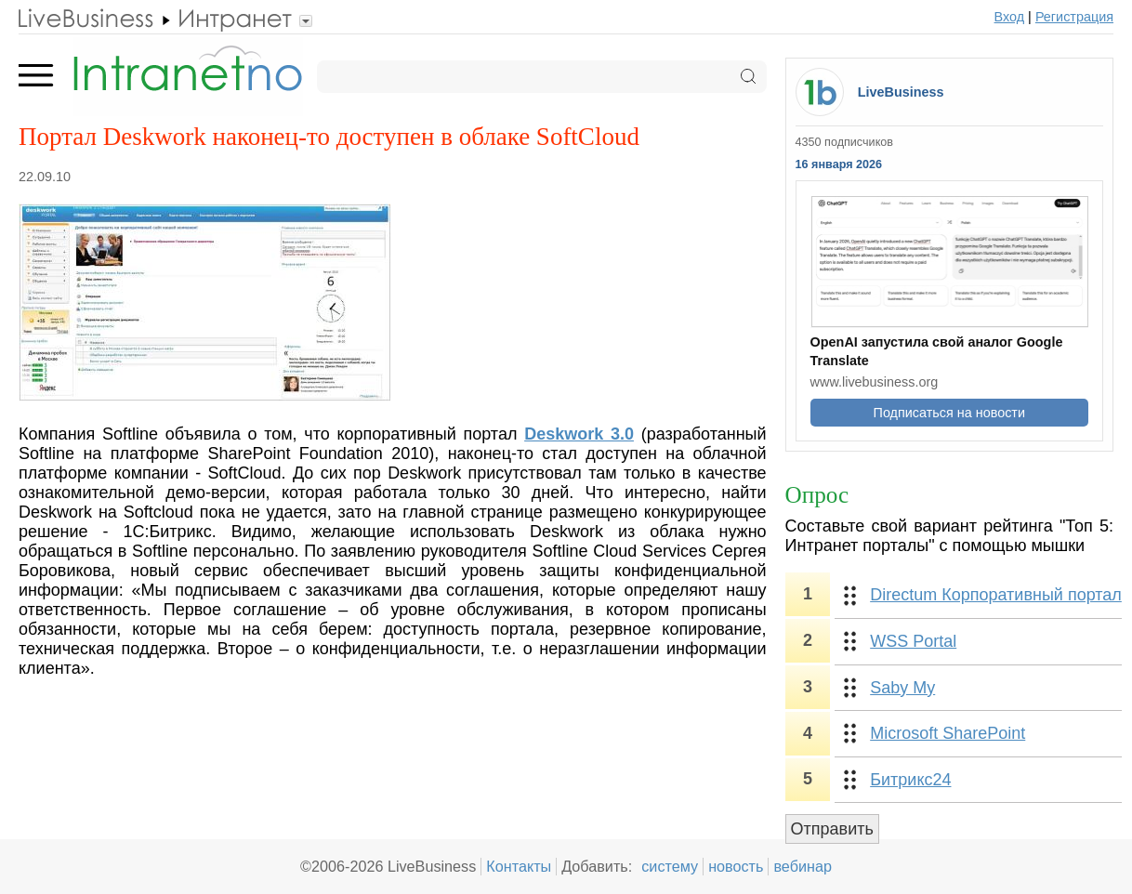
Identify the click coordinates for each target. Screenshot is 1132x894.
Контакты (518, 866)
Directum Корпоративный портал (996, 594)
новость (735, 866)
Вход (1009, 16)
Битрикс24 (910, 779)
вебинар (802, 866)
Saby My (902, 687)
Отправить (832, 829)
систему (669, 866)
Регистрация (1074, 16)
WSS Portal (913, 641)
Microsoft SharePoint (947, 733)
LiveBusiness (901, 92)
